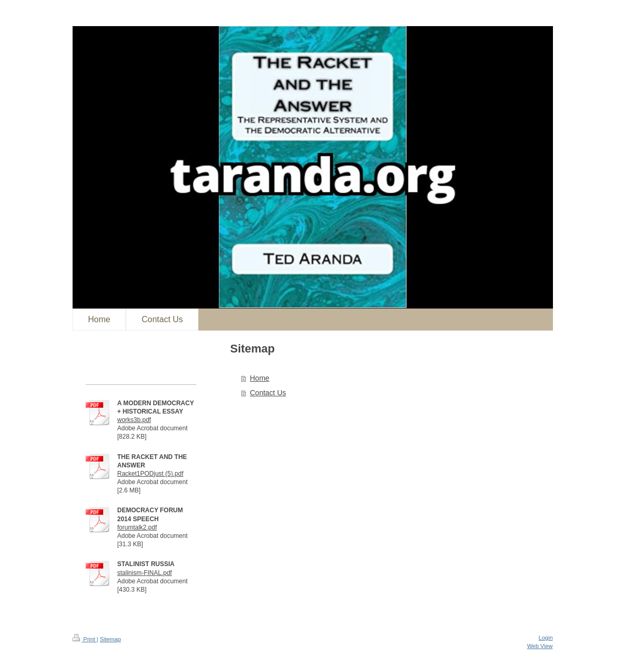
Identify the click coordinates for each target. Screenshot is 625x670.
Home (259, 378)
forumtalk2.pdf (137, 527)
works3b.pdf (134, 420)
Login (546, 637)
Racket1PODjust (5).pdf (150, 473)
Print (85, 639)
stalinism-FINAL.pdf (144, 573)
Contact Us (268, 393)
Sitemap (110, 639)
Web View (539, 646)
